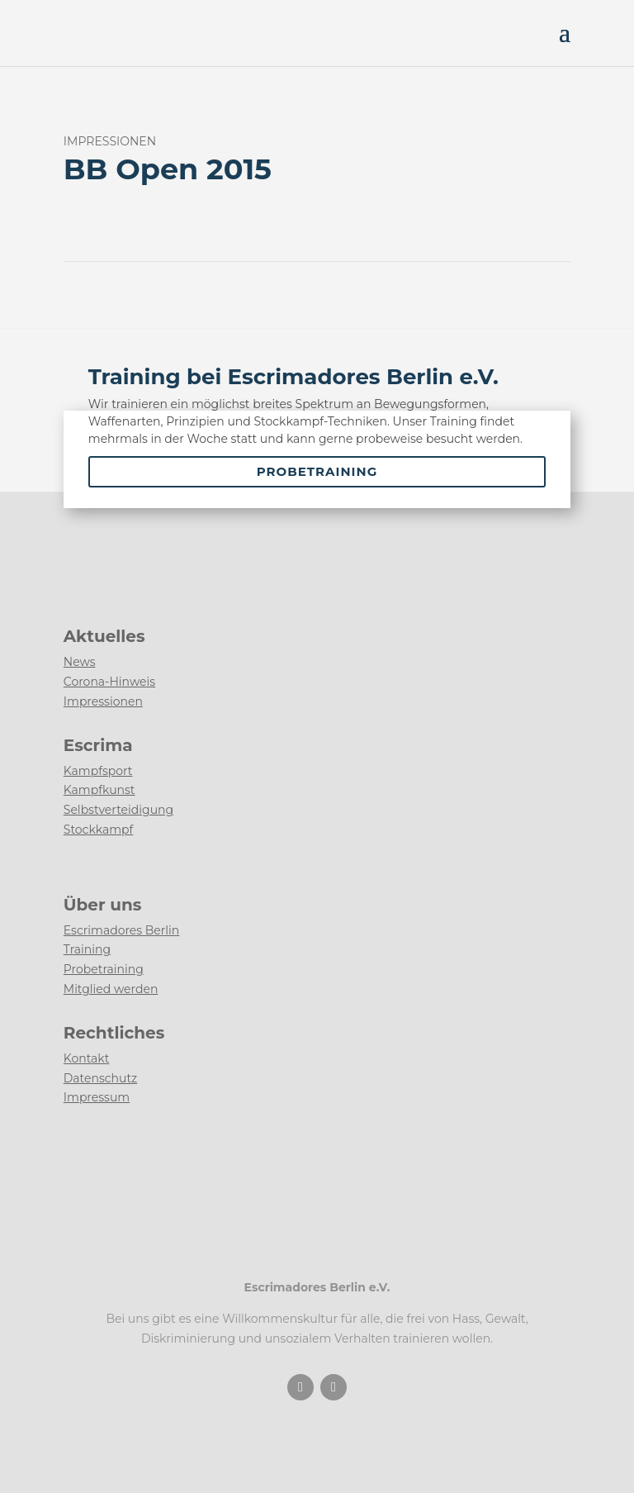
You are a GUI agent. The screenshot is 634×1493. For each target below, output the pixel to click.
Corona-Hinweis (109, 681)
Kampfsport (98, 770)
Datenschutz (100, 1078)
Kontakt (87, 1058)
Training (87, 949)
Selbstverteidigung (118, 809)
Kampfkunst (99, 789)
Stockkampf (99, 829)
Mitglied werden (111, 989)
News (80, 661)
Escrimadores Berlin (122, 930)
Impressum (97, 1097)
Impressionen (103, 701)
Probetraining (317, 471)
